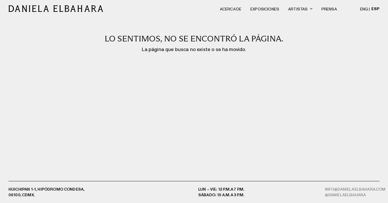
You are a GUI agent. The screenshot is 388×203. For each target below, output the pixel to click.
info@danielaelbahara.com (355, 189)
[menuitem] (365, 8)
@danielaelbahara (345, 194)
